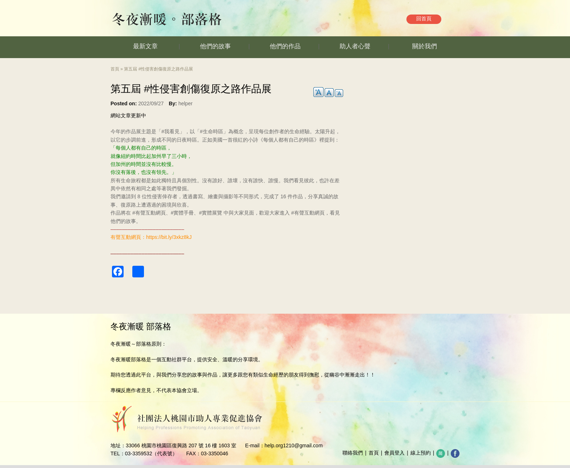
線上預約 (420, 453)
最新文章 (145, 46)
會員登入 (394, 453)
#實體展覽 (210, 213)
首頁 (115, 69)
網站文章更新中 (128, 115)
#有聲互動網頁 (149, 213)
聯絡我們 (352, 453)
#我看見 (170, 131)
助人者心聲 (355, 46)
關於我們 (424, 46)
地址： (118, 445)
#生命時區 (211, 131)
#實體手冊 (182, 213)
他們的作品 (285, 46)
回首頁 (423, 18)
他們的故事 (215, 46)
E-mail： (255, 445)
